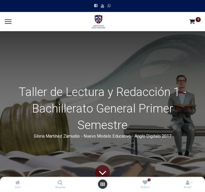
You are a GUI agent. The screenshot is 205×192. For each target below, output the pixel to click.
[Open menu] (102, 184)
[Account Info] (188, 183)
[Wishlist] (145, 183)
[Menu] (8, 21)
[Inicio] (17, 183)
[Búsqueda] (60, 183)
